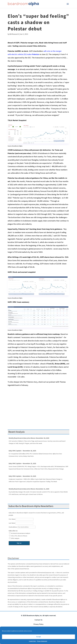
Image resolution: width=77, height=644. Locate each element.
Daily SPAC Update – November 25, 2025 (22, 464)
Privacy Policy (38, 624)
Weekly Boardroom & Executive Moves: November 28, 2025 (29, 438)
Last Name (12, 523)
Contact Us (38, 620)
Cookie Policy (32, 641)
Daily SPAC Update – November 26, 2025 (22, 451)
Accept (38, 637)
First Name (12, 519)
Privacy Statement (42, 641)
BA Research (14, 34)
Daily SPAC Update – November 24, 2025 (22, 476)
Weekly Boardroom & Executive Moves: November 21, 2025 (29, 489)
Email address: (22, 527)
